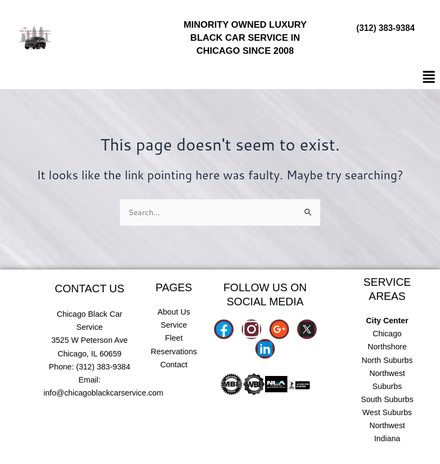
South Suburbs (387, 399)
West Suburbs (387, 412)
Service (174, 325)
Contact (173, 364)
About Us (174, 312)
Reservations (173, 351)
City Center (387, 320)
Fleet (174, 338)
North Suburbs (387, 360)
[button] (429, 77)
